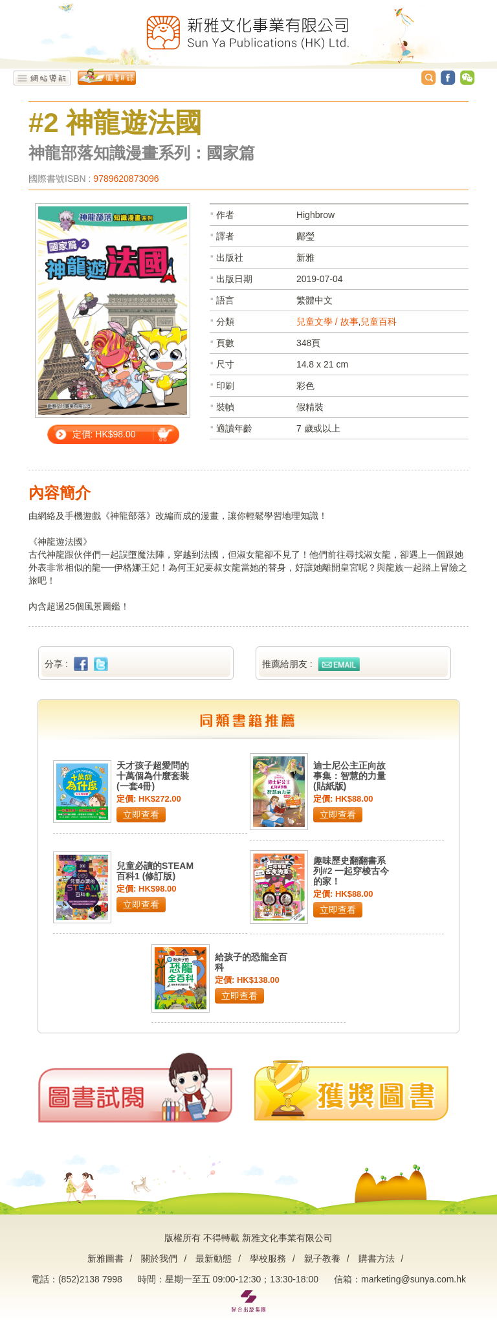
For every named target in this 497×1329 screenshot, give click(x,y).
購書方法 (377, 1258)
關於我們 (159, 1258)
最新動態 (213, 1258)
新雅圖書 (105, 1258)
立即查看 (141, 814)
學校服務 (268, 1258)
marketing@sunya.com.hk (413, 1279)
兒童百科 (378, 321)
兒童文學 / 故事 (327, 321)
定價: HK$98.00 (104, 434)
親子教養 (322, 1258)
